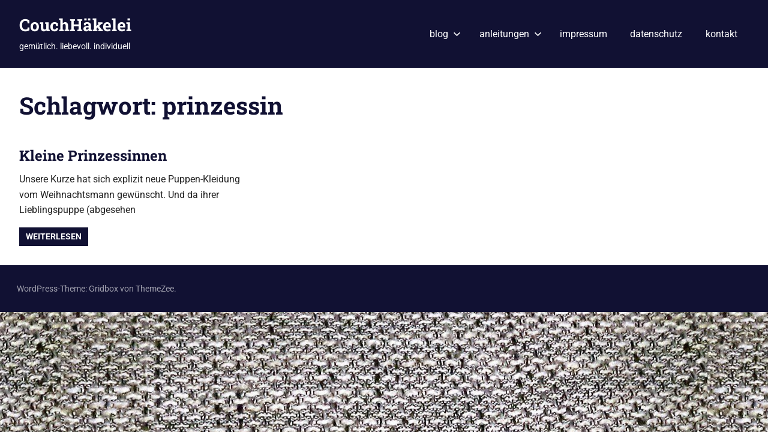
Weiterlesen (54, 236)
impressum (583, 34)
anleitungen (510, 34)
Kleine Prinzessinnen (93, 155)
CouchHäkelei (75, 25)
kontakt (721, 34)
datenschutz (656, 34)
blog (445, 34)
